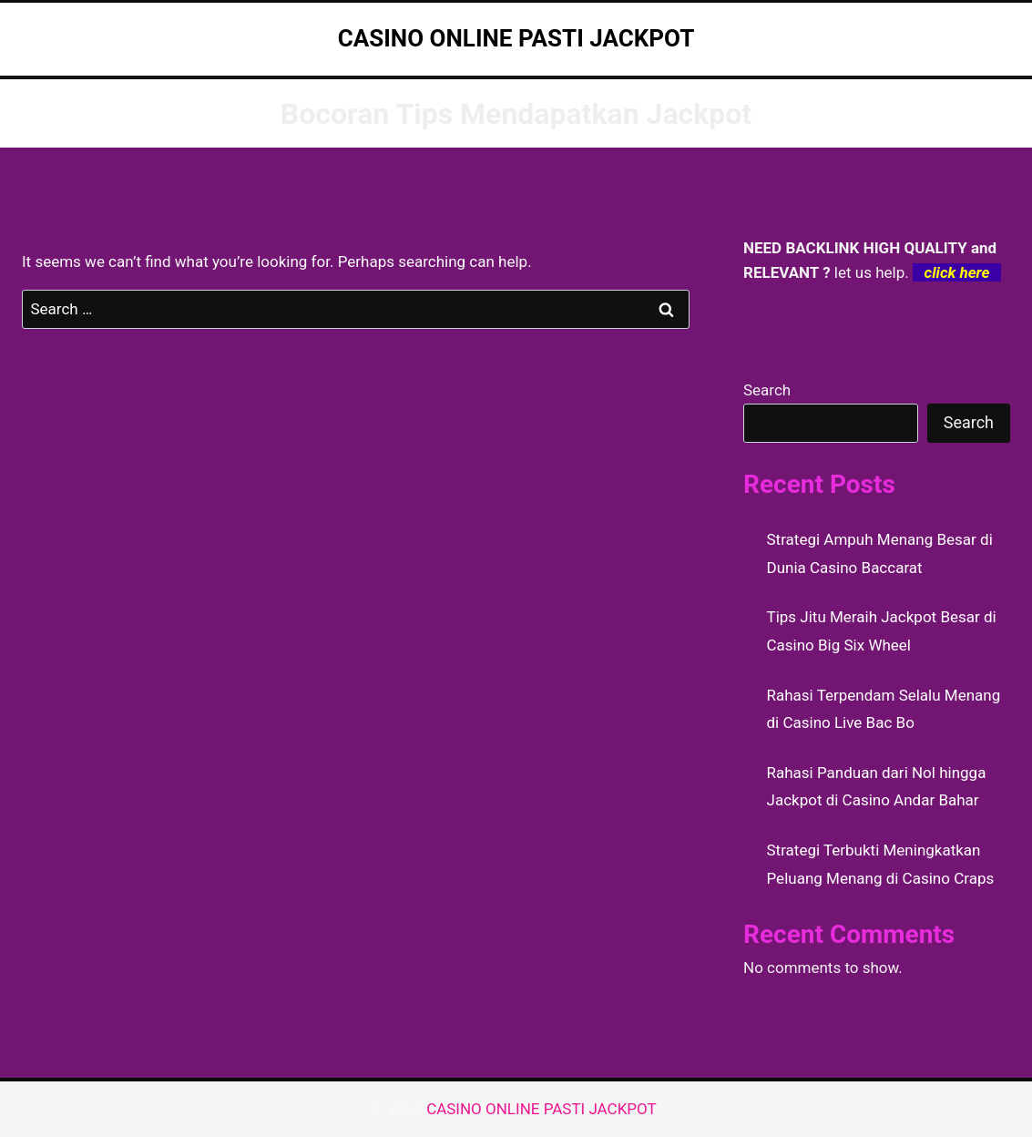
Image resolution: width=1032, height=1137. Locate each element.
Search (767, 390)
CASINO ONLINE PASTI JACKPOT (543, 1109)
